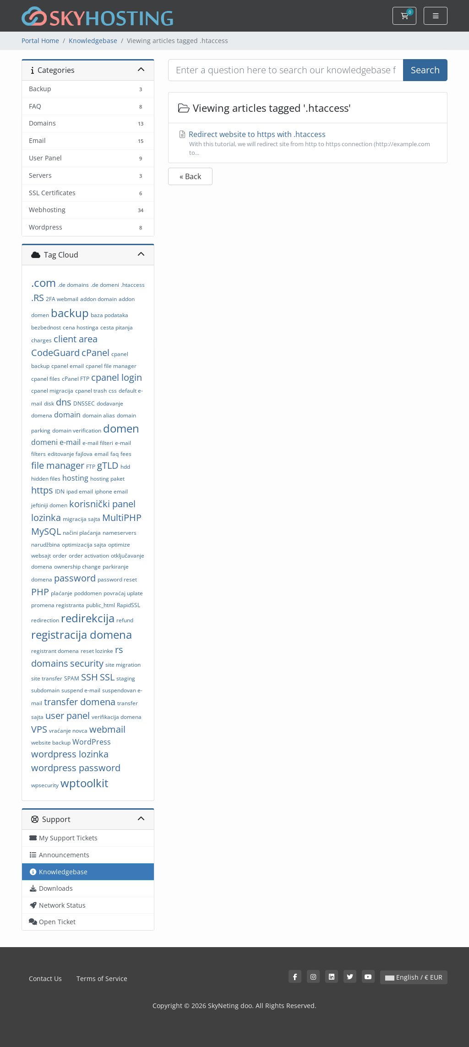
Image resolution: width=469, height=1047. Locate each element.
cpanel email (67, 366)
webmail (107, 729)
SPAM (71, 678)
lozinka (46, 517)
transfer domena (79, 702)
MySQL (46, 531)
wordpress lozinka (70, 754)
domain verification (76, 430)
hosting (75, 478)
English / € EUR (413, 977)
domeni (44, 442)
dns (63, 402)
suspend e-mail (80, 690)
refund (124, 620)
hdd (125, 467)
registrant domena (55, 651)
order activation (89, 555)
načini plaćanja (82, 533)
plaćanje (61, 593)
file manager (57, 465)
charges (41, 340)
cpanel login (116, 377)
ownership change (77, 566)
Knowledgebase (93, 40)
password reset (117, 579)
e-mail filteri (97, 443)
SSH (89, 677)
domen (121, 428)
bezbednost (46, 327)
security (87, 663)
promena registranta (57, 605)
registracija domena (81, 634)
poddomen (88, 593)
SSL (107, 677)
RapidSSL (128, 605)
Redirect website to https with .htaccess (308, 143)
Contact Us (45, 978)
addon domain (98, 299)
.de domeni (105, 285)
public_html (100, 605)
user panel (67, 715)
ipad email (79, 491)
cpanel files (45, 379)
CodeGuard (55, 352)
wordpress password (75, 768)
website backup (51, 742)
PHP (40, 592)
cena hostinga (80, 327)
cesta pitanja (116, 327)
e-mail (70, 442)
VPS (39, 729)
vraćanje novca (68, 731)
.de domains (73, 285)
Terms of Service (101, 978)
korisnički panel (102, 504)
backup (70, 312)
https (42, 490)
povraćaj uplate (123, 593)
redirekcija (88, 617)
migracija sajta (81, 519)
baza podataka (109, 315)
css (113, 391)
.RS (37, 297)
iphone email (111, 491)
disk (49, 403)
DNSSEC (84, 403)
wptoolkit (84, 782)
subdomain (45, 690)
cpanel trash (91, 391)
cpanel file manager (111, 366)
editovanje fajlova (70, 454)
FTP (90, 467)
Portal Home (40, 40)
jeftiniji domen (49, 505)
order (60, 555)
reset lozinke (97, 651)
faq (114, 454)
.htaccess (133, 285)
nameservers (119, 533)
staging (125, 678)
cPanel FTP (75, 379)
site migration (123, 665)
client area (76, 339)
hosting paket (107, 478)
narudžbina (45, 544)
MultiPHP (122, 517)
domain (67, 415)
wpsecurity (45, 785)
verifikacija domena (117, 717)
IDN (60, 491)
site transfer (46, 678)
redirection (45, 620)
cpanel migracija (52, 391)
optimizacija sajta (84, 544)
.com (43, 282)
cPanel (95, 352)
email (101, 454)
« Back (190, 176)
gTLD (108, 465)
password (75, 578)
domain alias (98, 415)
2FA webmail (62, 299)
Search (425, 70)
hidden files (45, 478)
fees (125, 454)
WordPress (91, 742)
